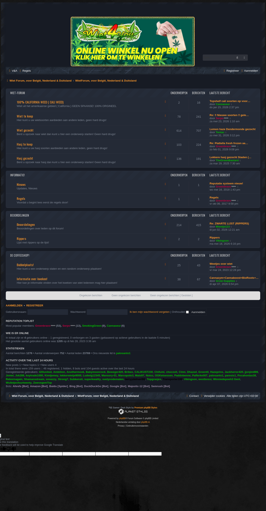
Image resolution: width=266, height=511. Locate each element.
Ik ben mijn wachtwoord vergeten (150, 311)
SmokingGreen (91, 325)
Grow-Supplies (225, 280)
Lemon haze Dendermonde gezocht (232, 129)
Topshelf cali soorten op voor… (230, 101)
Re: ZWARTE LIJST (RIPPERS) (229, 223)
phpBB (122, 418)
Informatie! (17, 175)
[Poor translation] (11, 449)
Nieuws (21, 184)
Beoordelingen (19, 215)
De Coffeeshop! (19, 255)
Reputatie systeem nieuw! (226, 183)
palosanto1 (123, 353)
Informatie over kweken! (32, 278)
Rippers (21, 238)
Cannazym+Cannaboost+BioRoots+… (234, 277)
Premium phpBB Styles (145, 408)
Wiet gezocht (25, 130)
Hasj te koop (24, 144)
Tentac (220, 132)
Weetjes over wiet (221, 263)
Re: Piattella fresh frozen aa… (229, 143)
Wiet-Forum (17, 93)
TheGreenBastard (227, 160)
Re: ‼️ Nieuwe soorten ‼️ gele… (229, 115)
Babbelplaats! (25, 264)
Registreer (34, 305)
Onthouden (180, 311)
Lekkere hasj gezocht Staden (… (230, 157)
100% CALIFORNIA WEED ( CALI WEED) (40, 102)
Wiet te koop (25, 116)
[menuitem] (12, 71)
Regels (21, 198)
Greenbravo (223, 146)
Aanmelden (14, 305)
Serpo (219, 118)
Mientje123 (223, 226)
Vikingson (222, 240)
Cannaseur (223, 104)
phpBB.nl (145, 422)
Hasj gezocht (25, 158)
